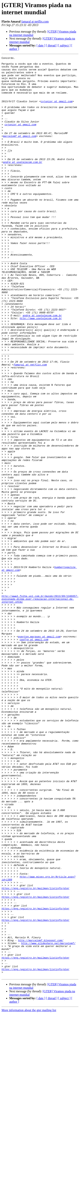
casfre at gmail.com (34, 756)
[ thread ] (51, 45)
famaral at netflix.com (35, 21)
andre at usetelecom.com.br (22, 183)
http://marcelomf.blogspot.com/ (40, 1117)
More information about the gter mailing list (29, 1194)
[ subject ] (64, 45)
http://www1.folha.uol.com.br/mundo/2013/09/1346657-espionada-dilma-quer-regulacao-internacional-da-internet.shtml (40, 707)
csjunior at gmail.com (56, 110)
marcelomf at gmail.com (19, 152)
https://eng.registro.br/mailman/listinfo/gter (35, 1055)
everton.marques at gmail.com (39, 753)
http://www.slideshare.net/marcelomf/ (48, 1121)
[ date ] (41, 45)
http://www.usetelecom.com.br (41, 371)
